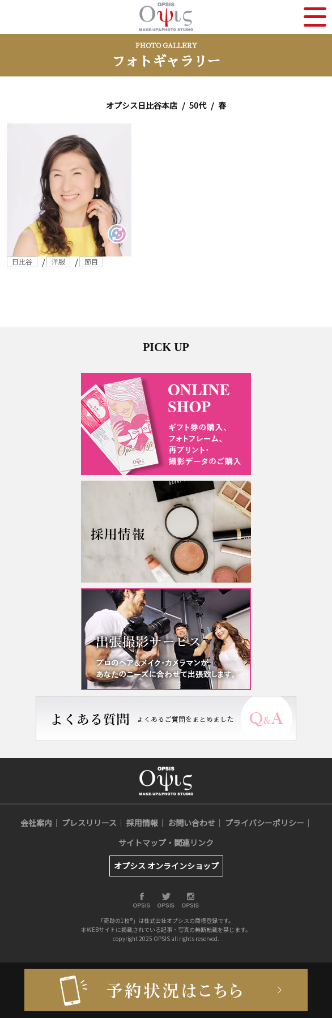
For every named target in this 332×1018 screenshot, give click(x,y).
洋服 (58, 261)
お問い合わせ (191, 822)
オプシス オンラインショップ (166, 865)
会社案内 (36, 822)
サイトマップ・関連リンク (166, 842)
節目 (91, 261)
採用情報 (142, 822)
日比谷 (22, 261)
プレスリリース (89, 822)
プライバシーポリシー (264, 822)
